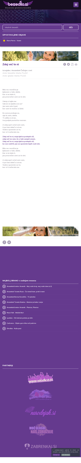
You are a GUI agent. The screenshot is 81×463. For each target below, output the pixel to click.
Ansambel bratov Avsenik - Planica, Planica (22, 307)
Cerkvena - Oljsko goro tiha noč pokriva (21, 323)
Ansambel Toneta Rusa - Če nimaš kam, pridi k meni (26, 292)
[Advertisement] (40, 82)
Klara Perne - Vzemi (12, 40)
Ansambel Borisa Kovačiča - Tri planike (21, 297)
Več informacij (65, 455)
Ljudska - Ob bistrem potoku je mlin (20, 318)
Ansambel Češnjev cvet (21, 70)
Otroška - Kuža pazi (14, 328)
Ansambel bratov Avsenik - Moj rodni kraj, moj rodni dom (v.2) (29, 286)
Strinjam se (56, 455)
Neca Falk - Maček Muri (15, 313)
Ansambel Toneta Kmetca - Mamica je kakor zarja (25, 302)
